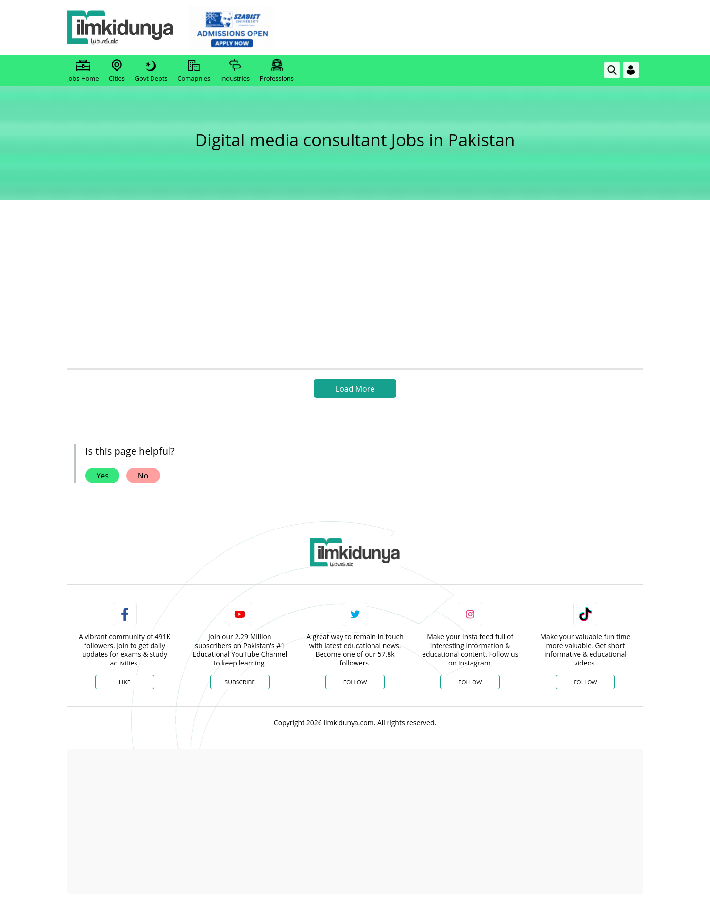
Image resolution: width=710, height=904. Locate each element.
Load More (355, 388)
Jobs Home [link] (83, 71)
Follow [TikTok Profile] (585, 682)
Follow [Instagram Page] (470, 682)
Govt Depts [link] (151, 71)
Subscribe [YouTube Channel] (240, 682)
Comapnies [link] (193, 71)
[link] (232, 28)
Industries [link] (235, 71)
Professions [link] (277, 71)
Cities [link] (117, 71)
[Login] (631, 70)
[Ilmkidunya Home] (120, 28)
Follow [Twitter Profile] (355, 682)
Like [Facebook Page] (125, 682)
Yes (102, 475)
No (143, 475)
